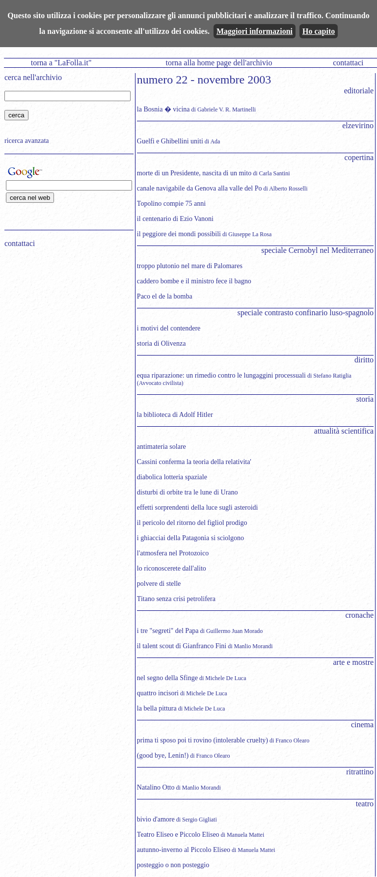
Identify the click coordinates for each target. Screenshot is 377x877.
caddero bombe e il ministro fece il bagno (194, 281)
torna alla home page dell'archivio (218, 62)
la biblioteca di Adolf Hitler (175, 414)
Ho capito (318, 31)
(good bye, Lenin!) (162, 755)
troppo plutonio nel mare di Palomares (189, 266)
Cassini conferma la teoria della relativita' (194, 462)
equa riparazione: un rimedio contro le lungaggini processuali (221, 375)
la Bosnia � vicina (163, 109)
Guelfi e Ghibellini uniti (170, 141)
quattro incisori (158, 693)
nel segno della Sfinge (167, 678)
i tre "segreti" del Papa (168, 630)
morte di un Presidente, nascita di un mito (194, 173)
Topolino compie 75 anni (171, 203)
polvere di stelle (159, 583)
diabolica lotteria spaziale (172, 477)
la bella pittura (157, 708)
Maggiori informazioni (254, 31)
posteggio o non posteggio (173, 865)
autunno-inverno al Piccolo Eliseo (183, 849)
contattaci (348, 62)
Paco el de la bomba (164, 296)
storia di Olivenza (161, 343)
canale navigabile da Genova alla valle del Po (199, 188)
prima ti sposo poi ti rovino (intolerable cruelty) (202, 740)
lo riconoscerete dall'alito (171, 568)
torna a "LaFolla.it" (61, 62)
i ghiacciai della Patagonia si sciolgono (190, 538)
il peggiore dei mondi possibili (179, 234)
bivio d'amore (156, 819)
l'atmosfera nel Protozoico (173, 553)
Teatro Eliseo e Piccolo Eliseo (178, 834)
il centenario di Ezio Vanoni (175, 218)
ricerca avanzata (26, 140)
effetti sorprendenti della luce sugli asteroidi (197, 507)
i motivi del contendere (168, 328)
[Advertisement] (65, 318)
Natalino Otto (156, 787)
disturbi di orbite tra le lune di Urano (187, 492)
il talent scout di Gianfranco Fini (181, 646)
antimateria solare (161, 446)
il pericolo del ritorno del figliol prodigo (192, 522)
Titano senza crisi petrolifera (176, 599)
